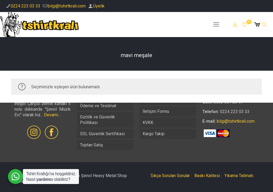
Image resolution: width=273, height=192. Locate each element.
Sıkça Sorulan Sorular (170, 175)
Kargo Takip (153, 133)
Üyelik (99, 6)
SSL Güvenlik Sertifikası (102, 133)
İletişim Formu (156, 111)
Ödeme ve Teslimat (98, 105)
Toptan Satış (91, 144)
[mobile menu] (216, 24)
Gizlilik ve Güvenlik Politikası (97, 119)
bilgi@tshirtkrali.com (67, 6)
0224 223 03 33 (25, 6)
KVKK (148, 122)
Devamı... (52, 114)
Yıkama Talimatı (238, 175)
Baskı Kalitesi (207, 175)
